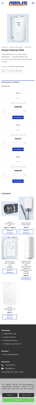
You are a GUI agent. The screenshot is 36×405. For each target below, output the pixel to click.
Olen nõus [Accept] (18, 400)
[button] (2, 3)
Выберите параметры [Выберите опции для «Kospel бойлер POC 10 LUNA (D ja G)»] (9, 271)
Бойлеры (28, 47)
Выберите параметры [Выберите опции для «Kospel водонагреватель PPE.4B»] (9, 317)
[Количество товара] (14, 111)
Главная (4, 47)
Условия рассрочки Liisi (12, 344)
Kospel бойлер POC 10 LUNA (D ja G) (10, 263)
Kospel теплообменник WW (10, 223)
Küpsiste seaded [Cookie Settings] (26, 395)
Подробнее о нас (9, 334)
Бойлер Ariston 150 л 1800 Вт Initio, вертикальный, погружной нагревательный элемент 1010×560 (26, 267)
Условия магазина (10, 340)
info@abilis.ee (10, 368)
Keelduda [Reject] (9, 395)
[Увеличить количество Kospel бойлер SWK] (25, 111)
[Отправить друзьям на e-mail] (13, 70)
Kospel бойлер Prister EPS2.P (26, 223)
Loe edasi (5, 391)
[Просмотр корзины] (32, 3)
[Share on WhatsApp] (3, 70)
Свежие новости (9, 337)
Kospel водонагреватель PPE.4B (9, 308)
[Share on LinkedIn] (20, 70)
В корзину (18, 117)
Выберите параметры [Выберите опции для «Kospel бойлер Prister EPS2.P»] (26, 232)
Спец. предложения (10, 354)
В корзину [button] (26, 278)
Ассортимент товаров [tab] (10, 82)
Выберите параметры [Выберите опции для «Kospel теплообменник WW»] (9, 232)
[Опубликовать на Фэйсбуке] (6, 70)
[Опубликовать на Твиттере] (10, 70)
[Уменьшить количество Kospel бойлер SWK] (3, 111)
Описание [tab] (5, 86)
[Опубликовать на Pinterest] (17, 70)
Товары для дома (16, 47)
